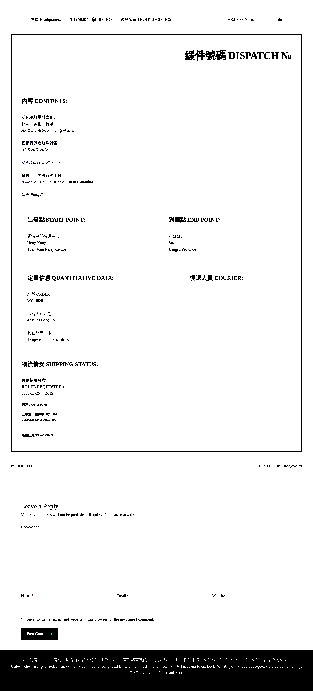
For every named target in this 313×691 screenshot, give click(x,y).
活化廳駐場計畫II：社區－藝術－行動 (50, 123)
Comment (30, 527)
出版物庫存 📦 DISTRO (91, 19)
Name (27, 596)
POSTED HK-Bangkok (278, 466)
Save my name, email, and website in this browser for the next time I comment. (90, 619)
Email (123, 596)
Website (218, 596)
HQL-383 (24, 466)
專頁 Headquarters (46, 19)
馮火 (33, 195)
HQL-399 (50, 414)
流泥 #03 (41, 162)
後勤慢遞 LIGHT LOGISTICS (146, 19)
